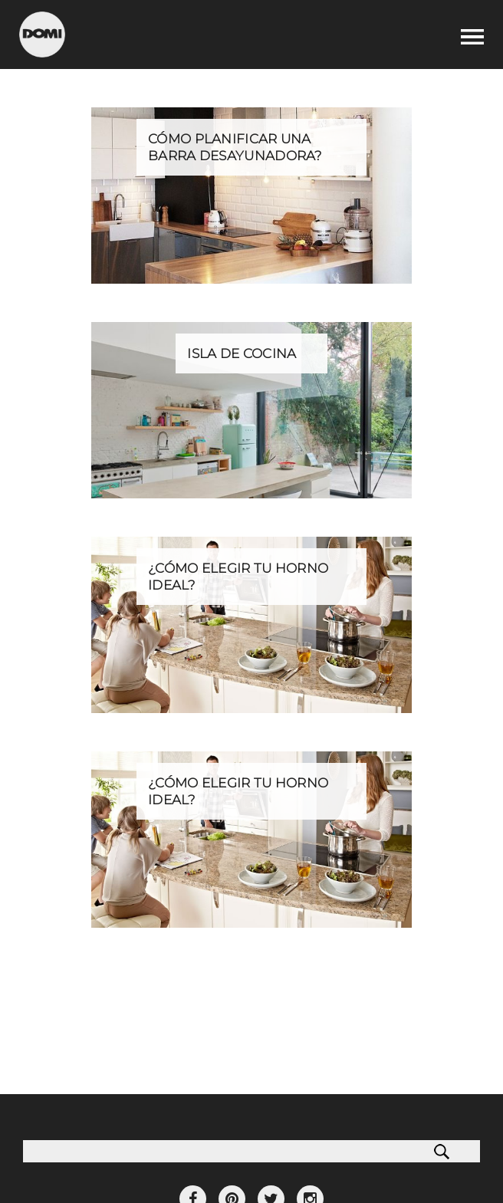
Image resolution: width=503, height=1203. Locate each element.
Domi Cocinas (42, 35)
